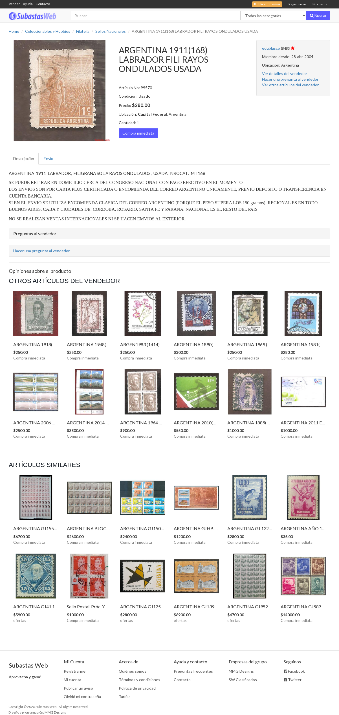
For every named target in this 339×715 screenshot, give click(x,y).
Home (14, 31)
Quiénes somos (132, 671)
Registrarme (74, 671)
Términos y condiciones (139, 679)
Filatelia (82, 31)
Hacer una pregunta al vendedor (290, 79)
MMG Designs (241, 671)
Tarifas (125, 696)
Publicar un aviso (78, 688)
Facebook (294, 671)
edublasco (271, 48)
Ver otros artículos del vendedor (290, 84)
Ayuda (28, 4)
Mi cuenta (319, 4)
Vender (14, 4)
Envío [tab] (48, 158)
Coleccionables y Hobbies (47, 31)
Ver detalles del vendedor (284, 73)
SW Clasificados (243, 679)
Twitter (292, 679)
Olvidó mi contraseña (82, 696)
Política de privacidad (137, 688)
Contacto (43, 4)
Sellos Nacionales (110, 31)
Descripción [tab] (23, 158)
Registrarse (297, 4)
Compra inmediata (138, 133)
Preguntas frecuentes (193, 671)
